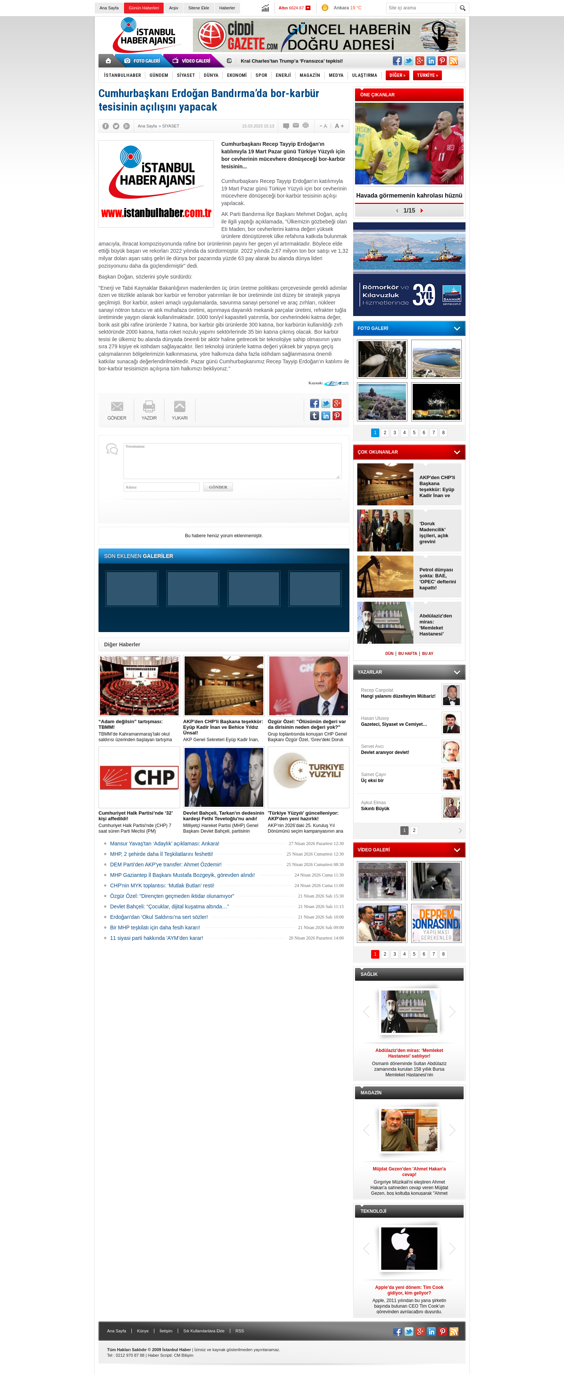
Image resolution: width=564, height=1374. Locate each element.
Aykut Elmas (400, 806)
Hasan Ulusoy (400, 721)
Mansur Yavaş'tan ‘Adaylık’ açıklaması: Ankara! (164, 844)
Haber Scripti (160, 1355)
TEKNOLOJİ (373, 1211)
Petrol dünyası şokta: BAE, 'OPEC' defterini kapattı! (437, 578)
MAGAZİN (371, 1092)
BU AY (427, 654)
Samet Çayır (400, 778)
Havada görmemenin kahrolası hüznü (409, 195)
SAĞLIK (369, 974)
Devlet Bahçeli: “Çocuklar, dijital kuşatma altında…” (169, 907)
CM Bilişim (183, 1355)
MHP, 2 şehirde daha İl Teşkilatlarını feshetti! (161, 854)
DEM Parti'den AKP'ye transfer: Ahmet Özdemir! (166, 865)
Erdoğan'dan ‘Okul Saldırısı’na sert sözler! (159, 917)
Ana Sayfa (109, 8)
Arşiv (173, 8)
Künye (143, 1331)
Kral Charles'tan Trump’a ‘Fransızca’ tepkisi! (292, 61)
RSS (240, 1331)
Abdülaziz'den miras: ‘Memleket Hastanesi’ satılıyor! (435, 625)
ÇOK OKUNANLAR (378, 452)
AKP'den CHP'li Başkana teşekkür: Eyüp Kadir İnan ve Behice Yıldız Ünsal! (437, 487)
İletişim (166, 1331)
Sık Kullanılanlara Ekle (204, 1331)
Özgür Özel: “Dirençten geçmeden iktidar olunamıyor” (172, 896)
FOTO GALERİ (373, 328)
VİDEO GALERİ (374, 850)
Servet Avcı (400, 749)
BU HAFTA (407, 654)
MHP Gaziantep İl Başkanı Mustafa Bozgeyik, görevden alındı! (182, 875)
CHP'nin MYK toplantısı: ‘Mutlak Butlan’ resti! (162, 886)
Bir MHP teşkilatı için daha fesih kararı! (155, 927)
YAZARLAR (370, 672)
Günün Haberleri (144, 8)
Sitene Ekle (198, 8)
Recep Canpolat (400, 693)
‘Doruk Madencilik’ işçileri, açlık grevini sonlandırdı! (433, 533)
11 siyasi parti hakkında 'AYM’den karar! (156, 938)
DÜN (389, 654)
